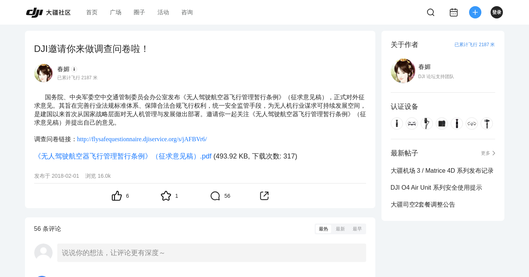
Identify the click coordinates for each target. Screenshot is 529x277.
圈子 (139, 12)
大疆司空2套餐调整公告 (423, 204)
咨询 (187, 12)
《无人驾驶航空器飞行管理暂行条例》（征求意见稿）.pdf (123, 156)
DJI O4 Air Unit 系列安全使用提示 (436, 187)
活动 (163, 12)
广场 (115, 12)
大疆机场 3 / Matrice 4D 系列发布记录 (442, 170)
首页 (92, 12)
